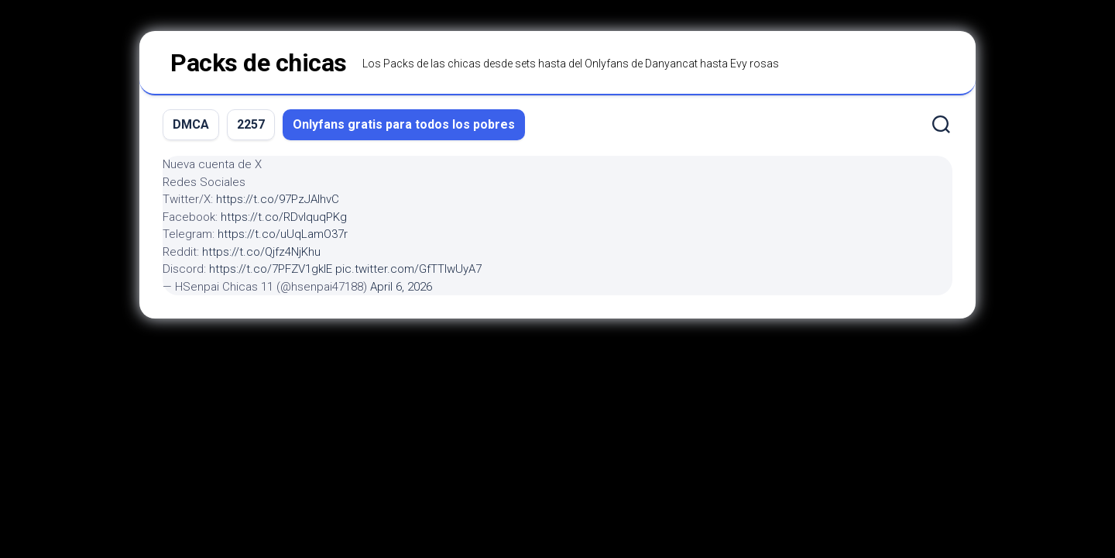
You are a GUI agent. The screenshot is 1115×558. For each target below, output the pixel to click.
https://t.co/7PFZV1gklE (270, 269)
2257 (251, 124)
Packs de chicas (258, 63)
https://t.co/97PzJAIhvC (277, 199)
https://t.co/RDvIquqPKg (284, 217)
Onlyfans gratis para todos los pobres (404, 124)
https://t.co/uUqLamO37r (283, 234)
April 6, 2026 (401, 287)
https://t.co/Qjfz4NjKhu (261, 252)
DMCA (191, 124)
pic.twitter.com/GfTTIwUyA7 (408, 269)
